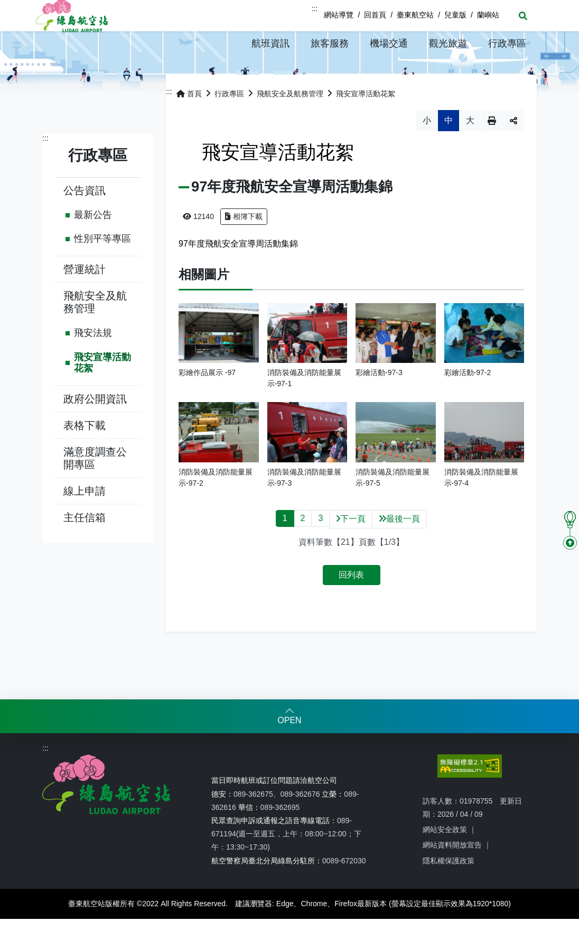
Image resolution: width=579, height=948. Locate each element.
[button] (270, 43)
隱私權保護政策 (448, 889)
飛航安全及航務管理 (95, 331)
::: (314, 8)
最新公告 (93, 244)
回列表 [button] (351, 603)
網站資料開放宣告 (452, 874)
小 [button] (427, 149)
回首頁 (375, 15)
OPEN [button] (289, 749)
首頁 (189, 122)
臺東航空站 (415, 15)
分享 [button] (513, 149)
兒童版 (455, 15)
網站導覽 (338, 15)
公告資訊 (84, 219)
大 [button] (470, 149)
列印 (491, 149)
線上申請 (84, 520)
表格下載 (84, 454)
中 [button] (448, 149)
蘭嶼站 (488, 15)
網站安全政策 (445, 858)
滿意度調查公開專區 (95, 487)
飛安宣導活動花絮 (102, 392)
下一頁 (351, 547)
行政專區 (229, 122)
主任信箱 (84, 546)
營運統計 (84, 298)
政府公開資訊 (95, 428)
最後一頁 (399, 547)
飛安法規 (93, 362)
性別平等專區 (102, 267)
